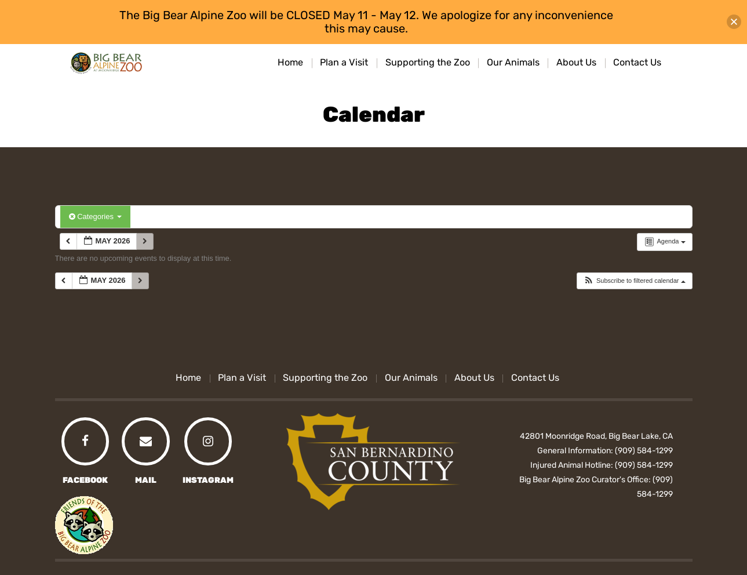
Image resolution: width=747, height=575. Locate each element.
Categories (95, 216)
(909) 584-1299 (644, 451)
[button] (634, 281)
